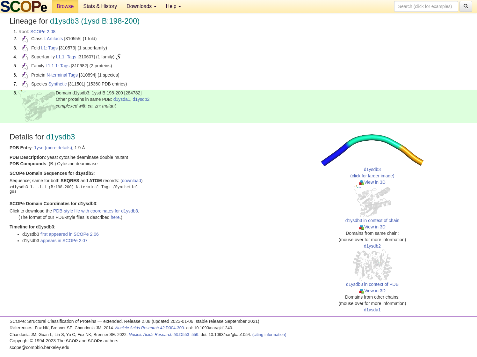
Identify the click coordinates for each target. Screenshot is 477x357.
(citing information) (269, 334)
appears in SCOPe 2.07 (64, 240)
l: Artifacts (53, 38)
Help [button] (173, 6)
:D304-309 (149, 327)
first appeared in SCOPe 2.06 (69, 234)
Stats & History (100, 6)
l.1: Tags (49, 47)
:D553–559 (164, 334)
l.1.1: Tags (66, 56)
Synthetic (57, 83)
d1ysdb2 (141, 99)
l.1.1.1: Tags (57, 65)
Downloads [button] (141, 6)
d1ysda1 (121, 99)
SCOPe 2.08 (42, 31)
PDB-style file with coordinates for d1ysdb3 (95, 210)
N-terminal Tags (62, 75)
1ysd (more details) (53, 147)
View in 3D (372, 182)
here (115, 217)
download (131, 180)
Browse (65, 6)
